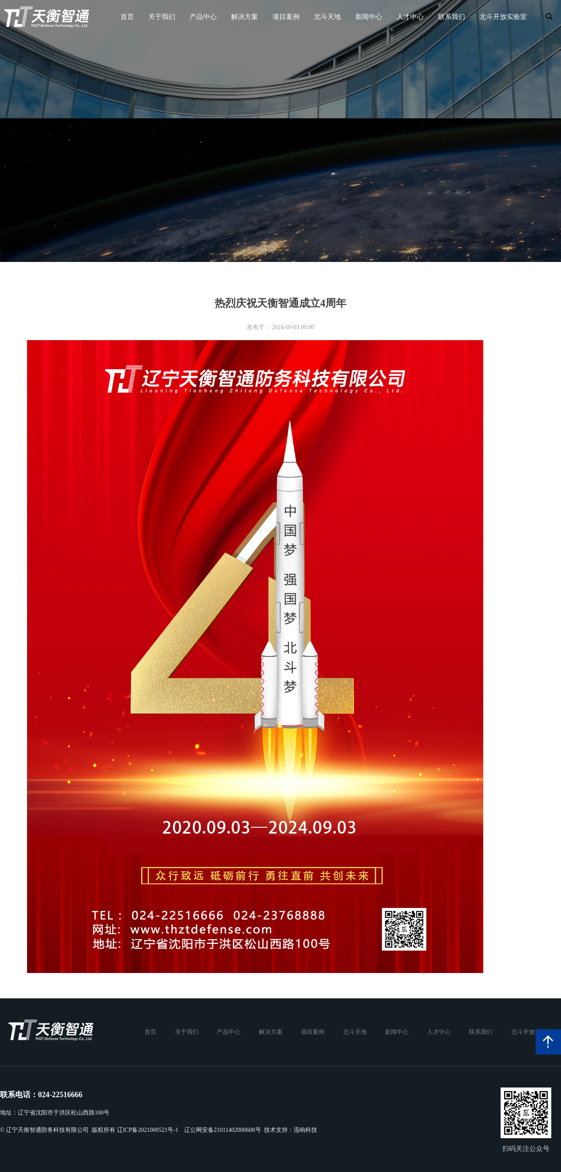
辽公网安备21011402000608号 (222, 1130)
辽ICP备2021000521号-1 (147, 1130)
